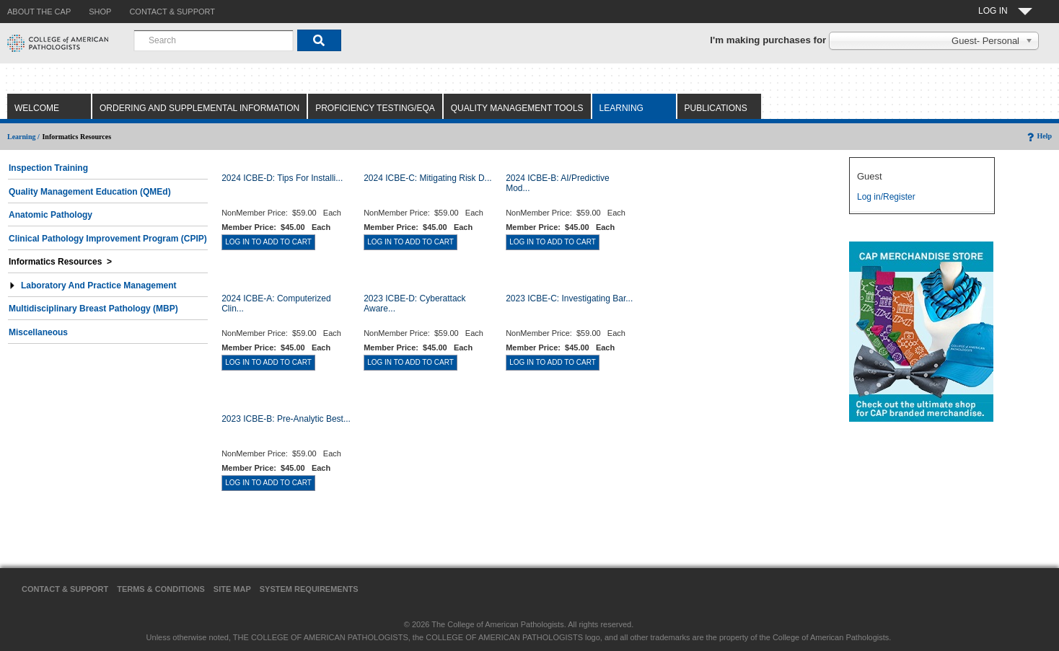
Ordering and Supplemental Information (199, 108)
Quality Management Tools (517, 108)
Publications (716, 108)
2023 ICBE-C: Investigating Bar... (569, 298)
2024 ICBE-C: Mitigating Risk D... (427, 178)
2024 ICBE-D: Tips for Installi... (282, 178)
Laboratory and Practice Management (93, 285)
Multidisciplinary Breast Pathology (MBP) (93, 309)
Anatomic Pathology (50, 215)
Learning (621, 108)
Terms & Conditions (161, 589)
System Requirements (309, 589)
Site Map (232, 589)
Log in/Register (886, 197)
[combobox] (213, 40)
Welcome (36, 108)
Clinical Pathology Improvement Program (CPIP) (108, 239)
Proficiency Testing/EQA (375, 108)
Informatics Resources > (60, 262)
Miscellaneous (38, 332)
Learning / (23, 137)
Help (1038, 136)
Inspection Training (48, 168)
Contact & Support (65, 589)
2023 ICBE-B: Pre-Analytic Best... (286, 419)
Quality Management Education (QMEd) (90, 192)
